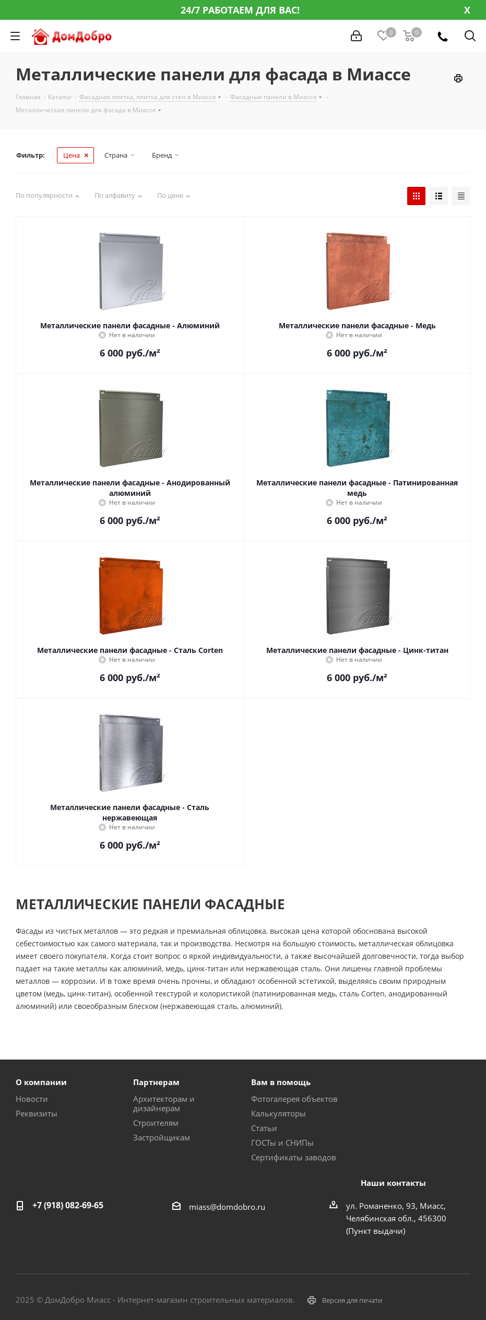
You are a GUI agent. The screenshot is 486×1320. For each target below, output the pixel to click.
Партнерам (156, 1082)
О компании (41, 1082)
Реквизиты (36, 1113)
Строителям (156, 1122)
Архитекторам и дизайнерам (164, 1103)
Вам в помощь (281, 1082)
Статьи (264, 1128)
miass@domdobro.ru (227, 1207)
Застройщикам (161, 1137)
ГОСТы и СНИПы (282, 1142)
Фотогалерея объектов (294, 1098)
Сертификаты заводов (293, 1157)
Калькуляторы (278, 1113)
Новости (32, 1098)
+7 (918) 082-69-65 (67, 1205)
